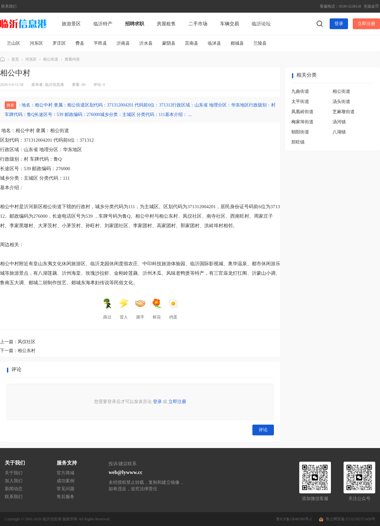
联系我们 (8, 6)
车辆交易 (229, 23)
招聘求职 (134, 23)
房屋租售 (166, 23)
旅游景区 (71, 23)
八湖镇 (339, 132)
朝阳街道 (300, 132)
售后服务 (65, 496)
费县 (79, 43)
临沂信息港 (2, 59)
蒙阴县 (168, 43)
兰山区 (13, 43)
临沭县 (214, 43)
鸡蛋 (173, 308)
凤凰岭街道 (302, 111)
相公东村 (26, 350)
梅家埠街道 (302, 121)
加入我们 (13, 480)
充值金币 (371, 6)
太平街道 (300, 101)
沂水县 (146, 43)
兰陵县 (260, 43)
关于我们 (13, 473)
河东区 (36, 43)
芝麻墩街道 (343, 111)
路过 (107, 308)
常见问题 (65, 488)
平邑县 (100, 43)
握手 (140, 308)
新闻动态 (13, 488)
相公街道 (50, 59)
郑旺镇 (298, 142)
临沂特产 (102, 23)
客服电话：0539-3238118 (340, 6)
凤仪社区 (26, 341)
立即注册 (366, 23)
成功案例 (65, 480)
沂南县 (123, 43)
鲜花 (157, 308)
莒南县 (191, 43)
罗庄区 (59, 43)
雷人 (124, 308)
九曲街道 (300, 91)
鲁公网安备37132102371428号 (350, 519)
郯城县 (237, 43)
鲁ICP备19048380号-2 (294, 519)
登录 (338, 23)
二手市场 (197, 23)
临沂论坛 (261, 23)
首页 (15, 59)
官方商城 (65, 473)
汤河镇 (339, 121)
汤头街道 (341, 101)
